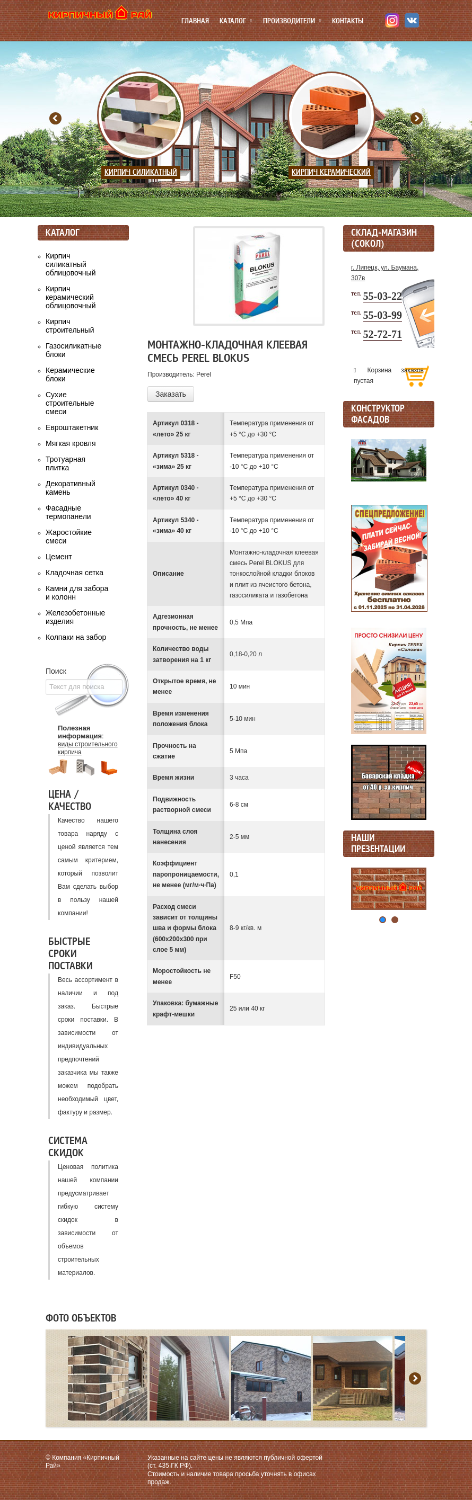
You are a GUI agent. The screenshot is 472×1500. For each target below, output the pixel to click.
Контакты (347, 21)
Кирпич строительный (70, 325)
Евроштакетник (72, 427)
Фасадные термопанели (68, 512)
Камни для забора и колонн (77, 592)
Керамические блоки (70, 374)
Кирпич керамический (331, 172)
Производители (289, 21)
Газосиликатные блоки (73, 350)
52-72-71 (382, 334)
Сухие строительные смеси (70, 403)
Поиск (56, 671)
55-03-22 (382, 296)
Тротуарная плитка (65, 463)
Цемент (59, 556)
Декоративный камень (70, 487)
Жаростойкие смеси (69, 536)
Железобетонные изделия (75, 617)
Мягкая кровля (71, 443)
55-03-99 (382, 315)
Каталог (233, 21)
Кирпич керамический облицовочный (70, 297)
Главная (195, 21)
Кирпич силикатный (140, 172)
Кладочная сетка (74, 572)
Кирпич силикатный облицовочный (70, 264)
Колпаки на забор (76, 637)
